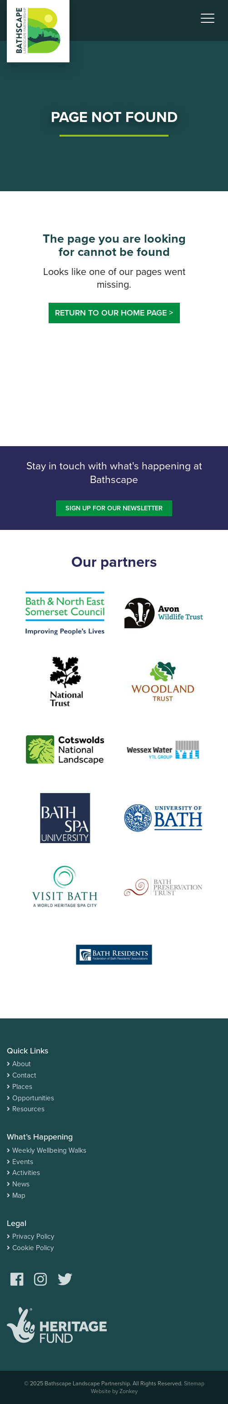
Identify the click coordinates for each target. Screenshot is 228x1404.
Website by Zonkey (114, 1391)
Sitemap (194, 1383)
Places (22, 1087)
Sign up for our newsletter (114, 508)
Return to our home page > (114, 313)
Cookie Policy (33, 1248)
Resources (28, 1109)
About (21, 1064)
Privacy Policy (33, 1236)
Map (18, 1195)
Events (22, 1162)
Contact (24, 1075)
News (21, 1184)
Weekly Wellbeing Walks (49, 1150)
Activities (26, 1173)
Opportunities (33, 1098)
